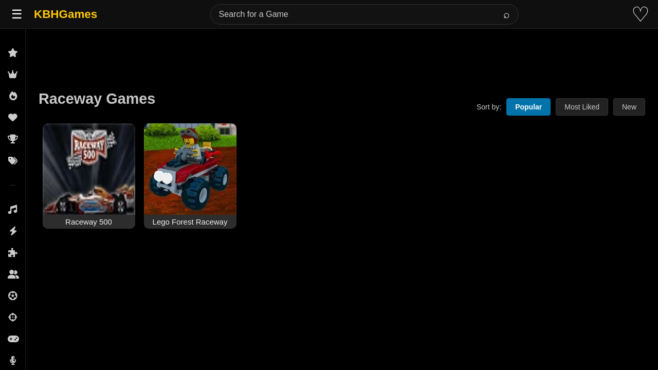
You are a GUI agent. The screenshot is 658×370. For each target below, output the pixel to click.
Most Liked (581, 107)
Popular (528, 107)
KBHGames (65, 14)
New (629, 107)
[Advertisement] (342, 52)
